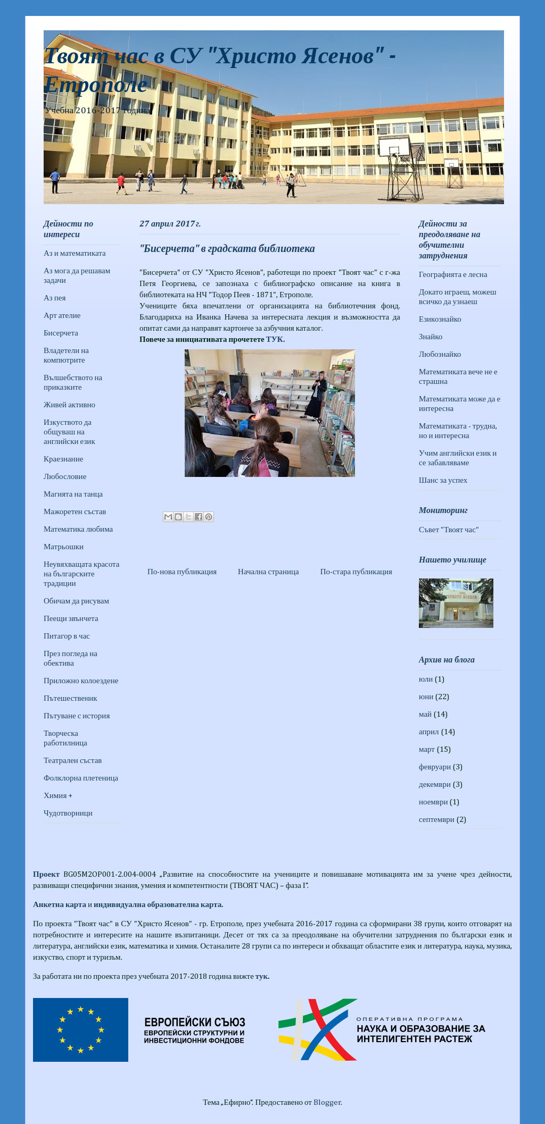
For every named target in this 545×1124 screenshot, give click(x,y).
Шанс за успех (443, 480)
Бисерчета (61, 333)
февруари (435, 767)
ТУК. (275, 339)
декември (435, 785)
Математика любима (78, 529)
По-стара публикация (356, 572)
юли (426, 679)
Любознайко (440, 354)
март (427, 749)
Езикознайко (440, 319)
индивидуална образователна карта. (158, 905)
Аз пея (54, 298)
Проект (46, 874)
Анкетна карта (59, 905)
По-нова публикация (182, 572)
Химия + (58, 796)
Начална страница (268, 572)
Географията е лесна (453, 275)
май (425, 714)
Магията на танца (73, 494)
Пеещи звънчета (71, 619)
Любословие (65, 477)
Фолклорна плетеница (81, 778)
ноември (433, 802)
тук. (262, 976)
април (429, 732)
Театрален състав (73, 761)
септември (437, 820)
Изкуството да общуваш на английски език (69, 432)
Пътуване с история (77, 716)
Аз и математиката (75, 253)
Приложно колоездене (81, 681)
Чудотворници (68, 813)
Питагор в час (67, 636)
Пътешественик (70, 698)
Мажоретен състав (75, 512)
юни (426, 697)
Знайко (430, 337)
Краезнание (63, 459)
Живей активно (69, 405)
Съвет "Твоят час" (449, 530)
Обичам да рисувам (76, 601)
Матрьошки (64, 547)
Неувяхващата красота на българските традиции (81, 574)
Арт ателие (62, 316)
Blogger (327, 1102)
